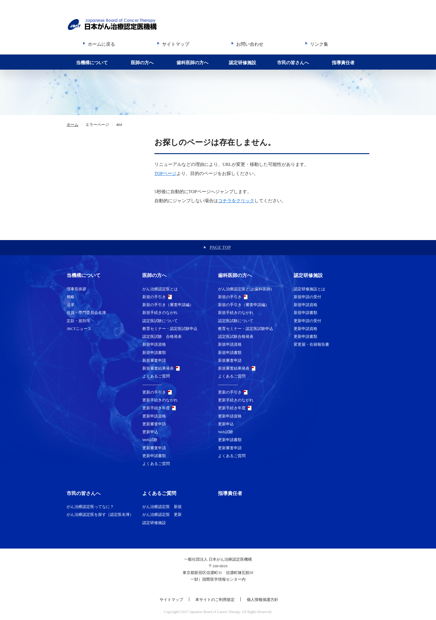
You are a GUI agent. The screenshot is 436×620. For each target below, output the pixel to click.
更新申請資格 (154, 416)
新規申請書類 (154, 352)
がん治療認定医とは (160, 289)
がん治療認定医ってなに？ (90, 506)
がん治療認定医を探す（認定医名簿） (100, 514)
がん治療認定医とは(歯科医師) (245, 289)
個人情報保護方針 (262, 599)
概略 (70, 297)
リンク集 (319, 44)
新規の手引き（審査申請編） (167, 304)
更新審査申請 (154, 424)
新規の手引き (154, 297)
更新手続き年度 (156, 408)
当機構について (92, 62)
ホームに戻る (101, 44)
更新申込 (150, 432)
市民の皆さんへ (293, 62)
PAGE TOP (220, 247)
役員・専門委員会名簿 (86, 312)
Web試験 (149, 439)
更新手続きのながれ (160, 400)
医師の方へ (142, 62)
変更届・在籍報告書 (311, 344)
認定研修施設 (242, 62)
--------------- (152, 384)
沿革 (70, 304)
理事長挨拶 (76, 289)
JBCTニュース (79, 328)
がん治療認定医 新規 (162, 506)
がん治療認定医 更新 (162, 514)
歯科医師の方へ (192, 62)
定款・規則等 (78, 320)
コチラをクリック (236, 200)
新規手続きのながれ (160, 312)
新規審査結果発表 (158, 368)
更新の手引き (154, 392)
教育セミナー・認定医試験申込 (169, 328)
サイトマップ (175, 44)
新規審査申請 (154, 360)
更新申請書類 (154, 455)
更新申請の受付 (307, 320)
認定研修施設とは (309, 289)
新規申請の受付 (307, 297)
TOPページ (165, 173)
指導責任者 (343, 62)
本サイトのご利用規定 (215, 599)
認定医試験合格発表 (235, 336)
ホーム (72, 125)
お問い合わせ (249, 44)
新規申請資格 (154, 344)
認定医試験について (160, 320)
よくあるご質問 (156, 376)
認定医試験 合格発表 (162, 336)
